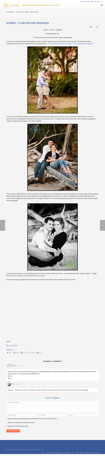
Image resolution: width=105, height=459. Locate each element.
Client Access (89, 456)
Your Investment (66, 456)
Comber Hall (89, 44)
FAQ (73, 456)
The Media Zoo (39, 451)
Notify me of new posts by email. (18, 428)
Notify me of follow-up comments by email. (21, 424)
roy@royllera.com (97, 1)
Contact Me (13, 345)
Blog (77, 456)
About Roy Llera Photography (53, 456)
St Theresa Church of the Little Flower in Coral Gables (65, 44)
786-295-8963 (86, 1)
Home (77, 15)
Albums (82, 456)
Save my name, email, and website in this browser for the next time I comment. (32, 421)
